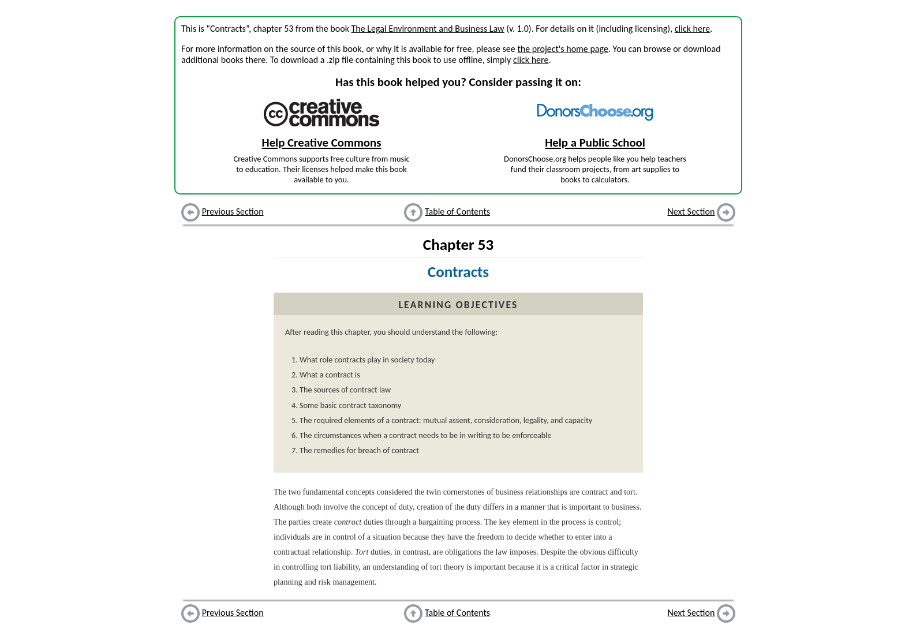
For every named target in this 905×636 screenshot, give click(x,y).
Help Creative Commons (322, 142)
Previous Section (233, 211)
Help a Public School (595, 142)
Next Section (691, 211)
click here (692, 28)
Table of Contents (457, 211)
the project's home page (562, 48)
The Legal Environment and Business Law (427, 28)
